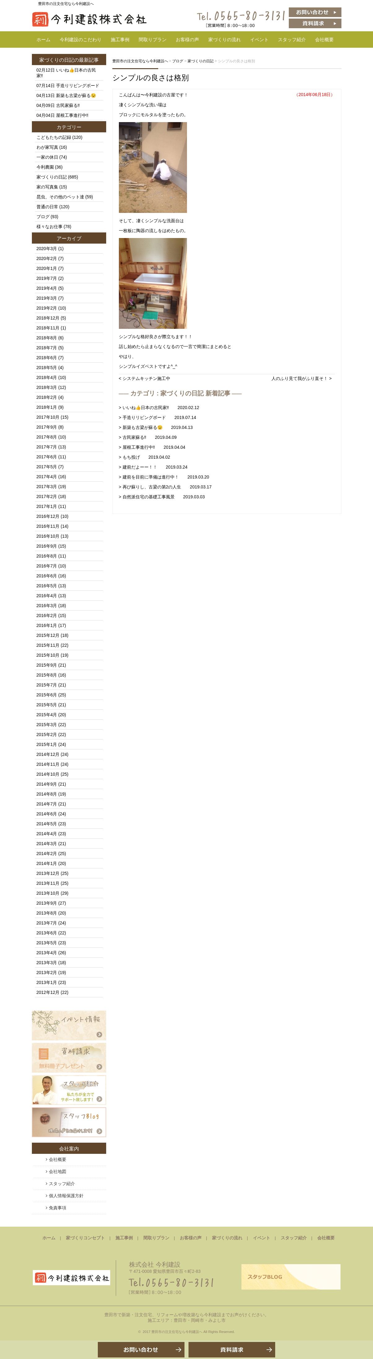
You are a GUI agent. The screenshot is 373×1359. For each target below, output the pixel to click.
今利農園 (45, 167)
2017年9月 (47, 427)
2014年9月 (47, 784)
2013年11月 (48, 883)
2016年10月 (48, 536)
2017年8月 (47, 437)
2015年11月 (48, 645)
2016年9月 (47, 546)
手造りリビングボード (77, 85)
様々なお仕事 (50, 226)
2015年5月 (47, 704)
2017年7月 (47, 446)
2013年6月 (47, 932)
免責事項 (57, 1207)
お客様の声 (187, 39)
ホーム (43, 39)
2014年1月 (47, 863)
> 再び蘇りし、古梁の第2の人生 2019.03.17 (165, 486)
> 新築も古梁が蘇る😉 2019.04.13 (156, 427)
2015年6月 (47, 694)
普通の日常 (47, 206)
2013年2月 (47, 972)
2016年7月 (47, 565)
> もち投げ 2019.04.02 (144, 457)
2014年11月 (48, 764)
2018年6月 (47, 357)
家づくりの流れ (224, 39)
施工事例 (120, 39)
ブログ (43, 216)
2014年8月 (47, 794)
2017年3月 (47, 486)
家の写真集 (47, 186)
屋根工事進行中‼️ (72, 115)
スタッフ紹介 (292, 39)
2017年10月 (48, 417)
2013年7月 (47, 922)
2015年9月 (47, 665)
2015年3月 (47, 724)
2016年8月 (47, 556)
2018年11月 (48, 327)
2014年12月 (48, 754)
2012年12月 (48, 992)
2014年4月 (47, 833)
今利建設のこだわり (81, 39)
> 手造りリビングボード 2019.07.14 (157, 417)
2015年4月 (47, 714)
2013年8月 (47, 913)
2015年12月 (48, 635)
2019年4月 (47, 288)
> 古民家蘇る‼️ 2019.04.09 (148, 437)
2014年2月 (47, 853)
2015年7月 (47, 684)
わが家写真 (47, 147)
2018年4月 (47, 377)
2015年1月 (47, 744)
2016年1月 (47, 625)
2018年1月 (47, 407)
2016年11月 (48, 526)
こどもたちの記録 (54, 137)
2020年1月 (47, 268)
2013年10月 (48, 893)
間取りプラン (153, 39)
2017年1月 (47, 506)
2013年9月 (47, 903)
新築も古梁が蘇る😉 (76, 95)
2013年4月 (47, 952)
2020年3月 (47, 248)
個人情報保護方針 (66, 1195)
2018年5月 (47, 367)
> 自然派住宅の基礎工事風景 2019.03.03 (162, 496)
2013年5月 (47, 942)
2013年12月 (48, 873)
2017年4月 (47, 476)
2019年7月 (47, 278)
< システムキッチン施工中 (144, 378)
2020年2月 (47, 258)
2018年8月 (47, 337)
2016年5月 (47, 585)
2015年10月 (48, 655)
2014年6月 (47, 813)
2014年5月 (47, 823)
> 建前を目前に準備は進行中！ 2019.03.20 (164, 476)
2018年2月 (47, 397)
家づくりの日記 (56, 60)
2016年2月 (47, 615)
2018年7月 (47, 347)
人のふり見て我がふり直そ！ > (301, 378)
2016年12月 (48, 516)
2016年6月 (47, 575)
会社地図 (57, 1171)
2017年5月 (47, 466)
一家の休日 (47, 157)
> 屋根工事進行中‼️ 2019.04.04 (152, 447)
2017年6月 (47, 456)
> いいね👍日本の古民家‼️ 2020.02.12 (159, 407)
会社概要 (324, 39)
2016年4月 (47, 595)
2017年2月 (47, 496)
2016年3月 (47, 605)
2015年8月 (47, 675)
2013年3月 (47, 962)
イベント (259, 39)
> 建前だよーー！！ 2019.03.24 (153, 467)
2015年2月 (47, 734)
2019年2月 (47, 308)
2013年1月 (47, 982)
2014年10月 (48, 774)
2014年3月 (47, 843)
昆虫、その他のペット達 (60, 196)
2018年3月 (47, 387)
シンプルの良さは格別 (150, 77)
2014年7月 (47, 803)
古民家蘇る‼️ (68, 105)
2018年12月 (48, 317)
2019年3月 (47, 298)
